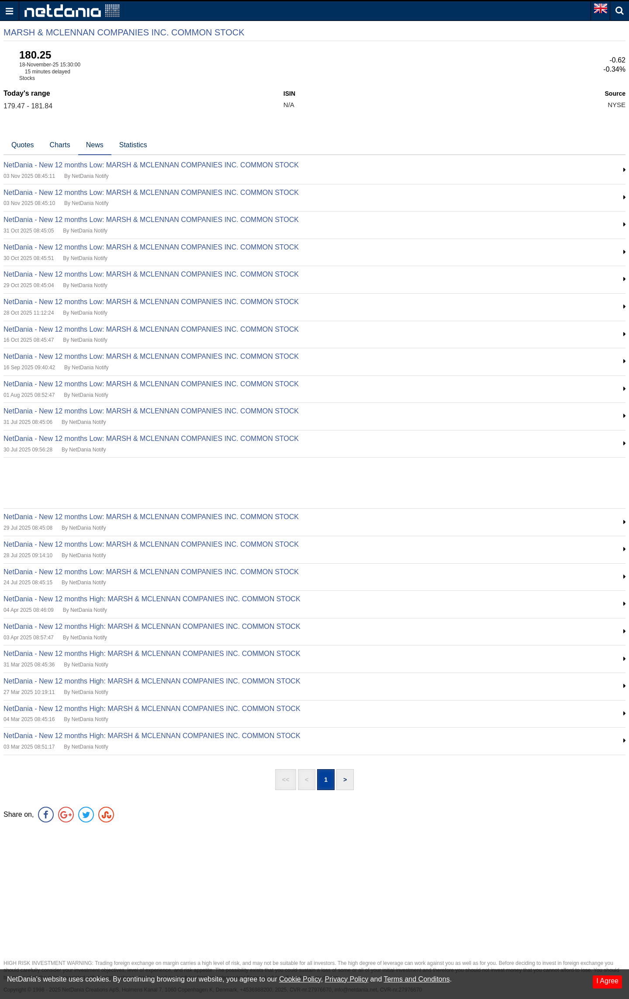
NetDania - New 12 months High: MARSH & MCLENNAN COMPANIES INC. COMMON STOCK (152, 599)
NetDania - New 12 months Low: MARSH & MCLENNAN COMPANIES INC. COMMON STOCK (151, 165)
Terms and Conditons (416, 979)
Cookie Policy (300, 979)
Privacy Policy (347, 979)
